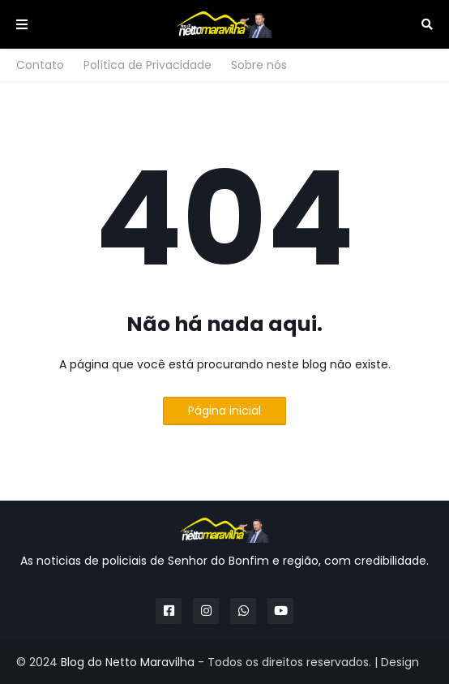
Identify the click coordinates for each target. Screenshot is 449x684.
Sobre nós (259, 65)
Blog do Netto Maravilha (128, 662)
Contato (40, 65)
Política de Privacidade (147, 65)
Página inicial (224, 410)
